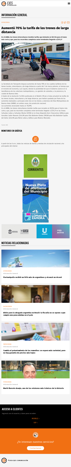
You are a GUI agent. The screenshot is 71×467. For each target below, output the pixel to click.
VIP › (35, 422)
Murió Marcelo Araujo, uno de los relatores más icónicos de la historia (33, 388)
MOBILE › (35, 418)
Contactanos (35, 448)
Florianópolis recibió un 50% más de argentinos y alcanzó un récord (32, 277)
